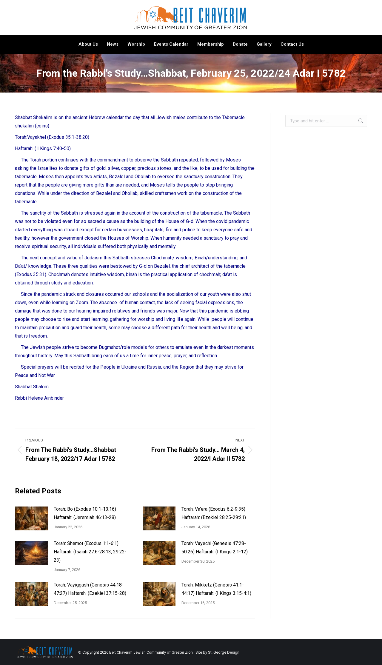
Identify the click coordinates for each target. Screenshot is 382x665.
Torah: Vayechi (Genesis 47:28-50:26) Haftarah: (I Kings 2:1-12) (214, 548)
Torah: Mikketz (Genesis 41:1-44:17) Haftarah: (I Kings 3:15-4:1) (216, 589)
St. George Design (223, 652)
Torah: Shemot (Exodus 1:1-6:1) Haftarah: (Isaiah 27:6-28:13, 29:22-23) (90, 552)
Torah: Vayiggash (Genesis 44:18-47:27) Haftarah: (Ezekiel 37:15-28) (90, 589)
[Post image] (31, 518)
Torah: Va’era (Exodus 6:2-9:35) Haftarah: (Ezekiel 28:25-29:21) (213, 513)
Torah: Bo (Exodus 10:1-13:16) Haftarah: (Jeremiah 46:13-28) (85, 513)
